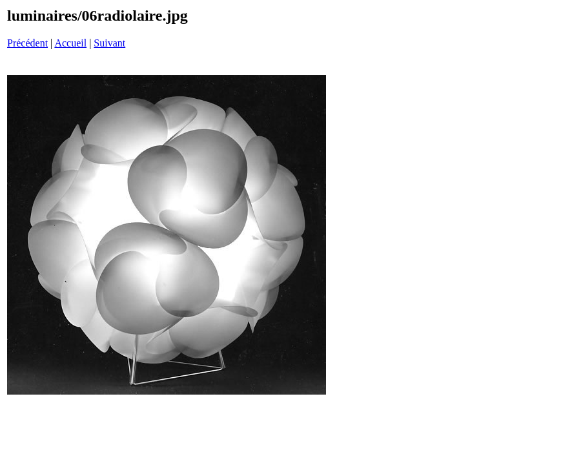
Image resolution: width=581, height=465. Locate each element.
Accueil (70, 42)
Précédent (27, 42)
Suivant (109, 42)
